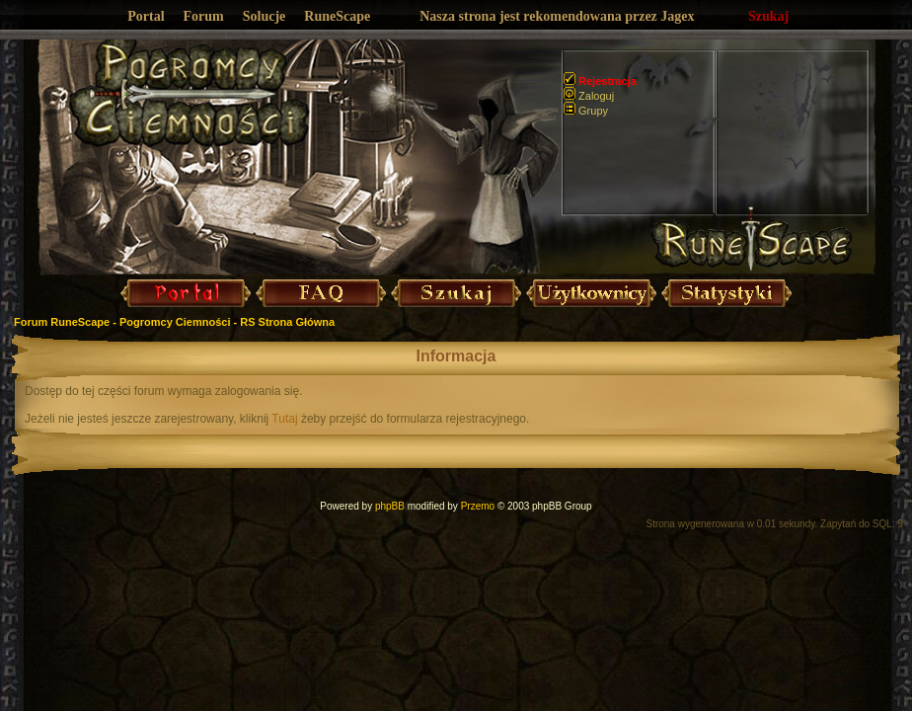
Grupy (586, 111)
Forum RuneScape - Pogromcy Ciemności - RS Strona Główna (174, 322)
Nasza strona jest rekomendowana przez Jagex (556, 16)
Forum (204, 16)
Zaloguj (589, 96)
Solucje (264, 16)
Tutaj (284, 419)
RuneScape (337, 16)
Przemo (477, 506)
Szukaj (768, 16)
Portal (145, 16)
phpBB (390, 506)
